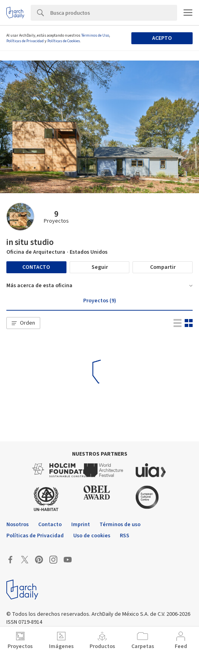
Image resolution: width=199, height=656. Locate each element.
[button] (23, 323)
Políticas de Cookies (63, 41)
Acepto (162, 38)
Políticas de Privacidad (25, 41)
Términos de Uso (95, 35)
